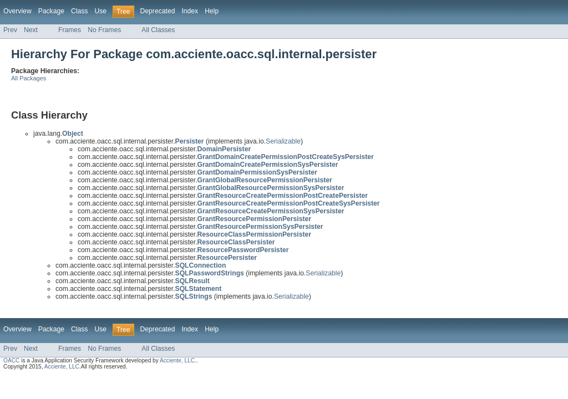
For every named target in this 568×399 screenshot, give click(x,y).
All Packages (28, 78)
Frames (69, 30)
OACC (11, 360)
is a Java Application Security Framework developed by (89, 360)
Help (212, 11)
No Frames (104, 30)
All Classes (158, 30)
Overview (17, 11)
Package (51, 11)
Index (189, 11)
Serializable (283, 141)
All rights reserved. (104, 367)
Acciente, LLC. (178, 360)
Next (31, 30)
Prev (10, 30)
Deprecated (157, 11)
